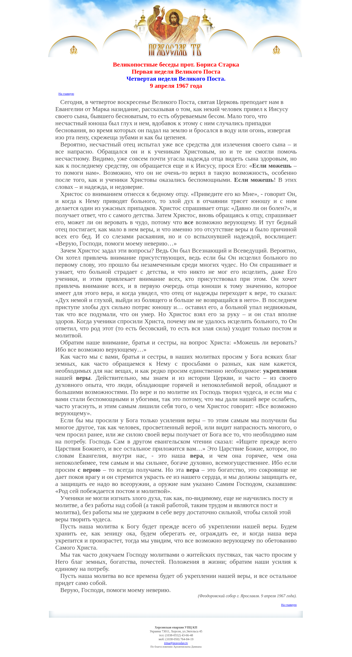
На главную (66, 94)
